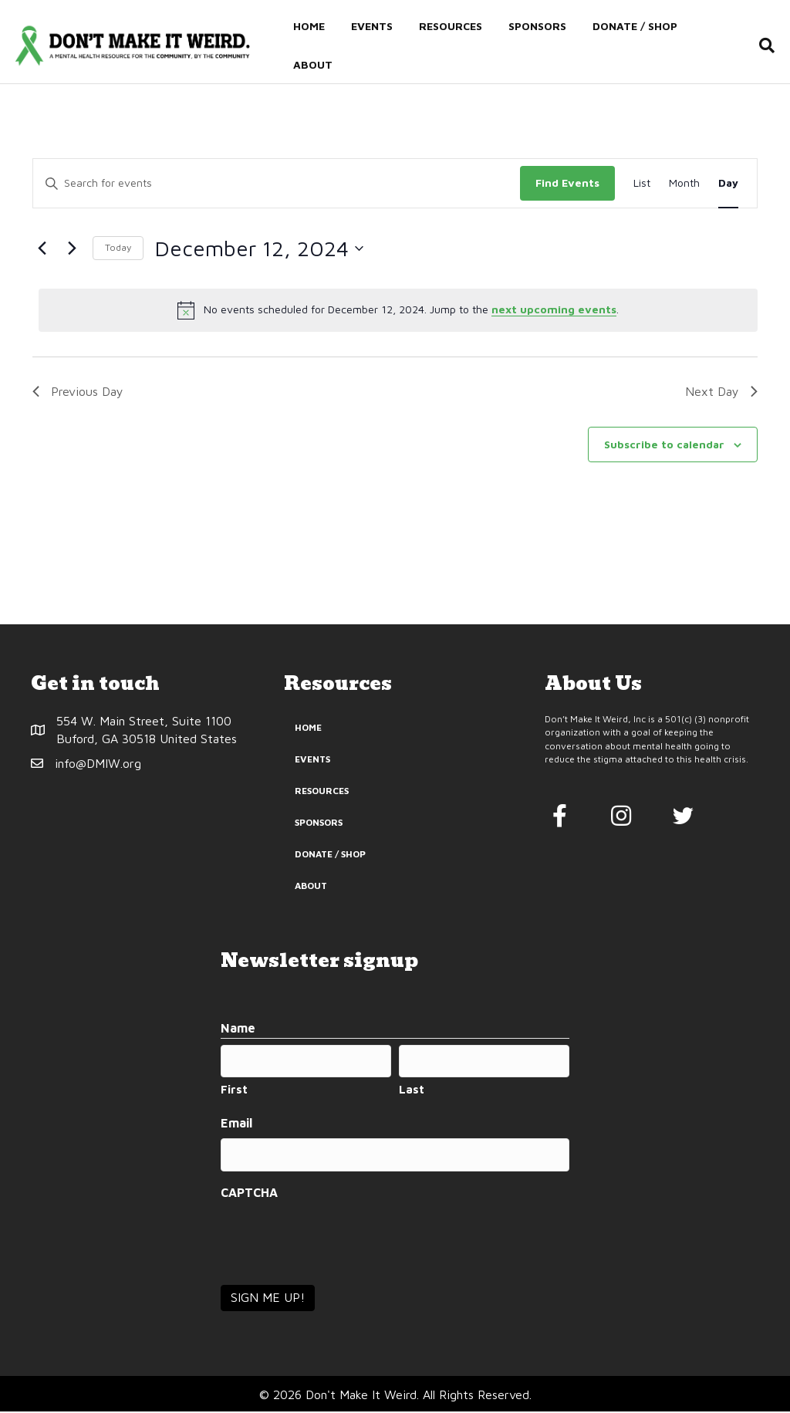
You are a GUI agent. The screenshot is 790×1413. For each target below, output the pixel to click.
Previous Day (77, 398)
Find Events (567, 189)
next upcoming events (553, 316)
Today (118, 254)
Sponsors (536, 25)
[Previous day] (41, 255)
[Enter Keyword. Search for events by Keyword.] (276, 190)
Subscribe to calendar (664, 451)
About (311, 64)
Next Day (721, 398)
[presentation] (338, 1240)
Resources (449, 25)
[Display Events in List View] (641, 190)
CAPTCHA (249, 1194)
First (234, 1093)
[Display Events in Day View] (728, 190)
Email (236, 1127)
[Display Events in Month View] (684, 190)
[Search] (764, 45)
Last (411, 1093)
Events (370, 25)
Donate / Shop (633, 25)
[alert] (398, 317)
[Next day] (71, 255)
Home (307, 25)
